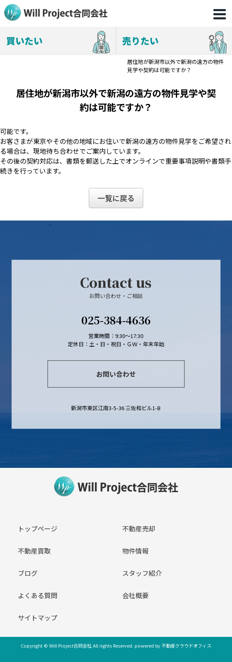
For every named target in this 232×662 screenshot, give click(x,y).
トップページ (37, 528)
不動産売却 (138, 528)
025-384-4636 (116, 319)
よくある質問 (37, 595)
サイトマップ (37, 617)
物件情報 (135, 551)
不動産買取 (34, 551)
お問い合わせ (116, 374)
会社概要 (135, 595)
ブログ (28, 573)
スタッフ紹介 (142, 573)
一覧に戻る (116, 197)
